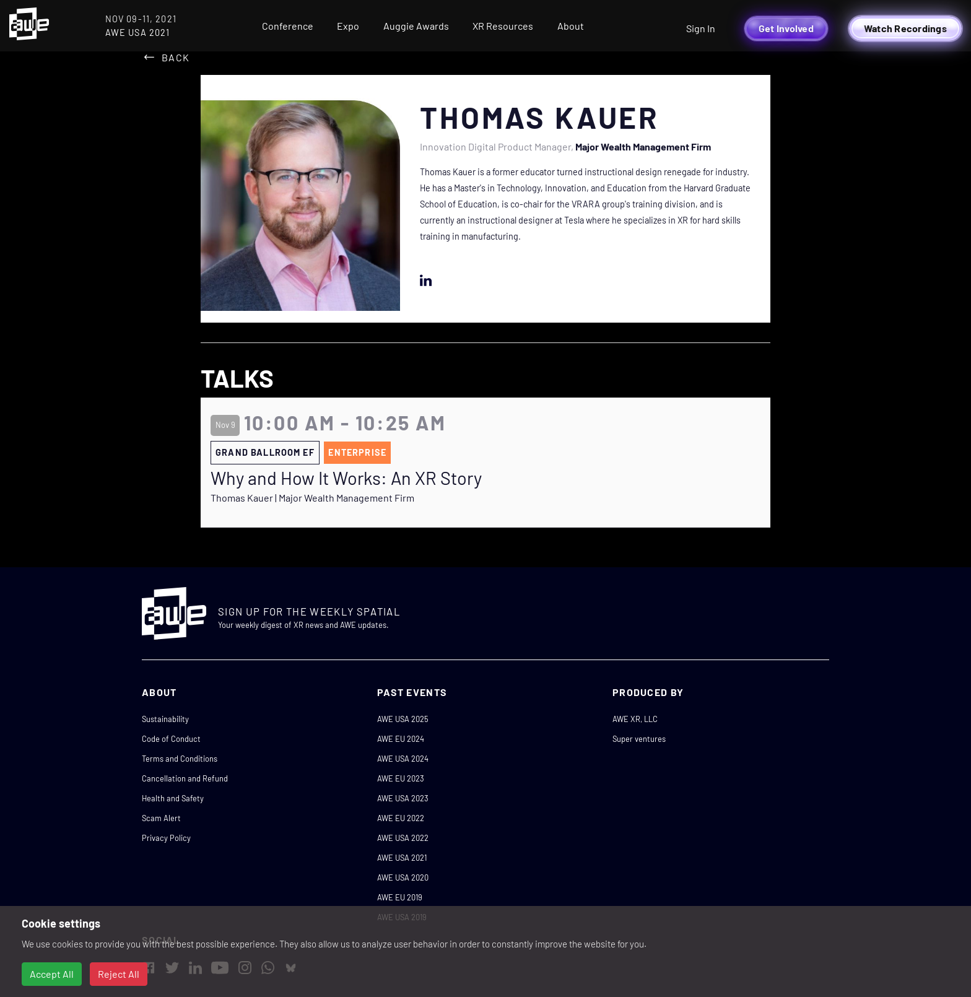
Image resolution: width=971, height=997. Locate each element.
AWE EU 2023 (400, 778)
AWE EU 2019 (399, 897)
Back (175, 57)
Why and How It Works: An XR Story (346, 478)
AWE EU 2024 (400, 739)
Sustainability (165, 719)
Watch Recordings (905, 28)
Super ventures (639, 739)
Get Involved (786, 28)
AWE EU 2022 (400, 818)
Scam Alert (161, 818)
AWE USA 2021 (402, 858)
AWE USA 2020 (403, 877)
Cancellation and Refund (185, 778)
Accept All (52, 974)
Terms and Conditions (179, 759)
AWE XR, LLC (635, 719)
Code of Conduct (171, 739)
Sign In (700, 28)
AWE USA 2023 (403, 798)
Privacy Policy (166, 838)
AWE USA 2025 (403, 719)
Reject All (118, 974)
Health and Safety (173, 798)
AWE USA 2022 (403, 838)
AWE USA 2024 (403, 759)
